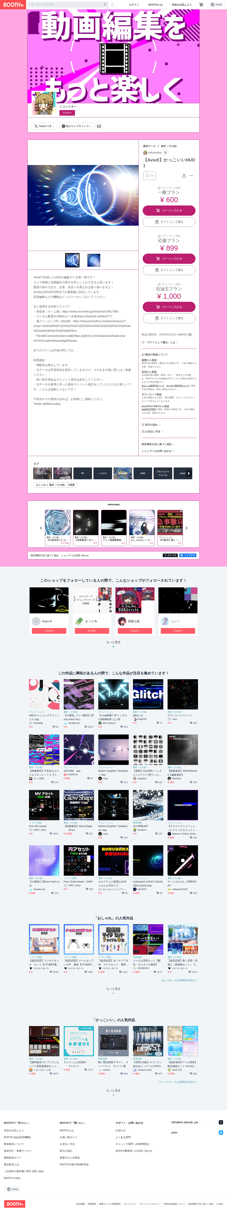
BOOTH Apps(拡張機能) (17, 1137)
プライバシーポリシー (150, 1204)
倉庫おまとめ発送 (70, 1157)
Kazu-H (47, 621)
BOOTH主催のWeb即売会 (74, 1164)
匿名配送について (14, 1144)
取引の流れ (151, 424)
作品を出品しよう (182, 4)
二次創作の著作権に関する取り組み (24, 1171)
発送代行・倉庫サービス (18, 1150)
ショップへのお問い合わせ (157, 451)
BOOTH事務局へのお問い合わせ (134, 1150)
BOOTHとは (155, 4)
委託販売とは (11, 1164)
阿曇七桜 (134, 621)
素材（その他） (169, 146)
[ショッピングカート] (201, 4)
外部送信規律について (174, 1204)
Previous (30, 195)
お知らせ (121, 1130)
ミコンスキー (68, 106)
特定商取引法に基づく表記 (157, 444)
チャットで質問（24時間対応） (133, 1144)
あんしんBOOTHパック (153, 385)
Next (136, 195)
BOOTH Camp (12, 1178)
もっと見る (113, 645)
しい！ (175, 621)
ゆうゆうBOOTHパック (177, 385)
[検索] (105, 4)
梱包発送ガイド (12, 1157)
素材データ (149, 146)
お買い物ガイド (68, 1137)
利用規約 (92, 1204)
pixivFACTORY (149, 409)
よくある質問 (123, 1137)
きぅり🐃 (91, 621)
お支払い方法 (152, 431)
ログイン (134, 4)
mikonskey (114, 504)
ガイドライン (130, 1204)
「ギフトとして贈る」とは (160, 342)
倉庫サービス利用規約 (110, 1204)
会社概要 (80, 1204)
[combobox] (68, 5)
